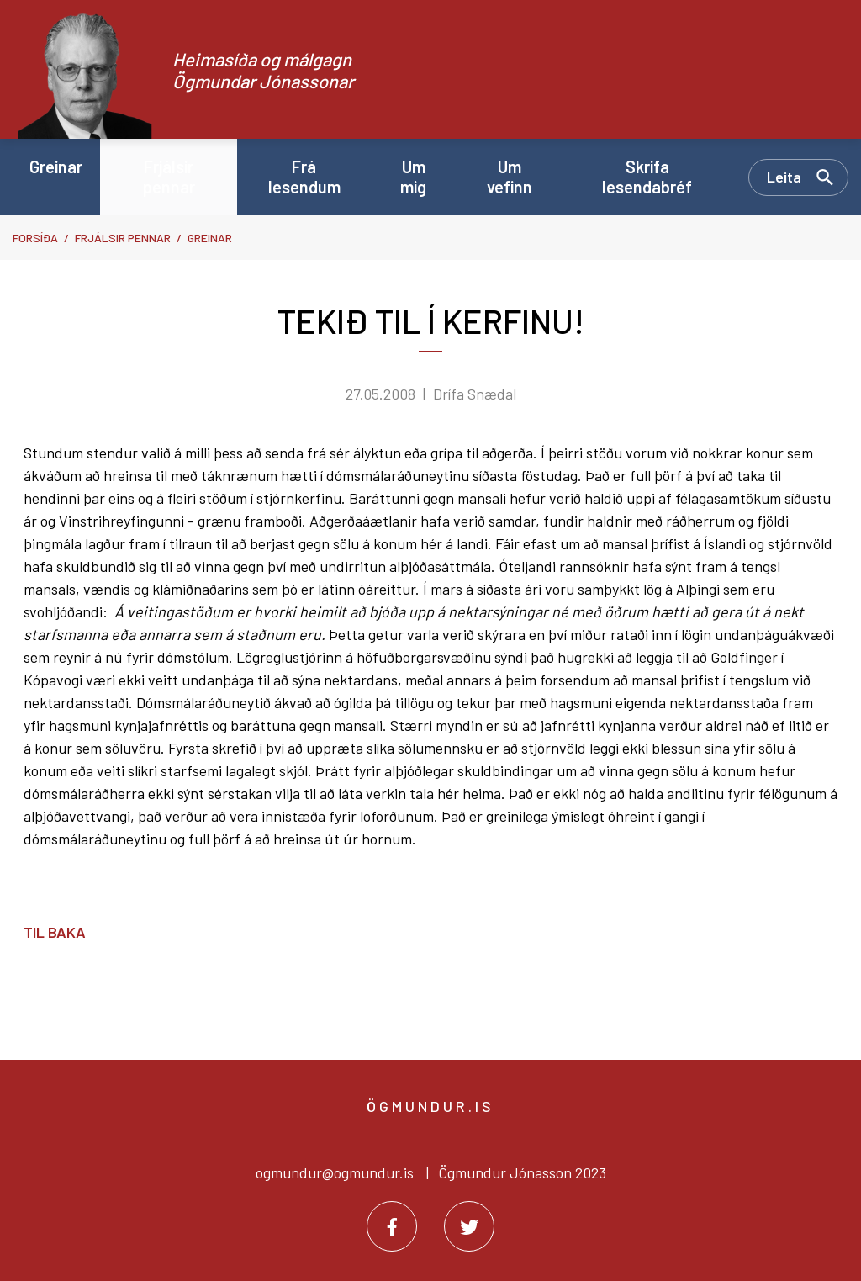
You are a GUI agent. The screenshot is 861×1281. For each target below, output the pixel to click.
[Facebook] (392, 1226)
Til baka (55, 932)
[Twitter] (469, 1226)
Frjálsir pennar (123, 237)
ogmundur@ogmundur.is (335, 1172)
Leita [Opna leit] (784, 176)
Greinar (210, 237)
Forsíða (35, 237)
